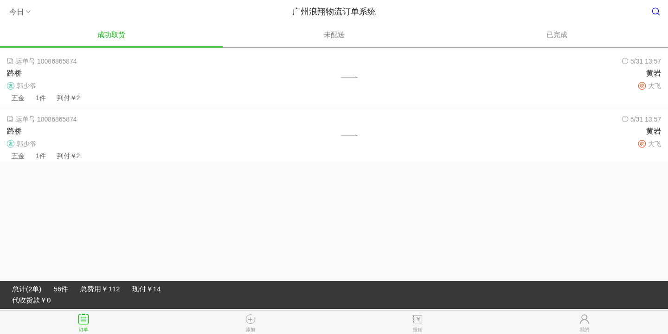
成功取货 (111, 35)
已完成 (556, 35)
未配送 (334, 35)
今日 (20, 12)
